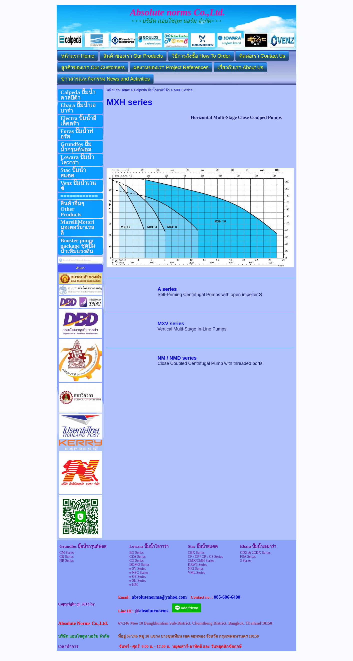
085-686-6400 (227, 597)
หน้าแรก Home (118, 90)
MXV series (171, 323)
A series (167, 289)
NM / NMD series (177, 358)
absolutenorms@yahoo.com (159, 597)
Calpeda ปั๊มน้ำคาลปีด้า (152, 90)
